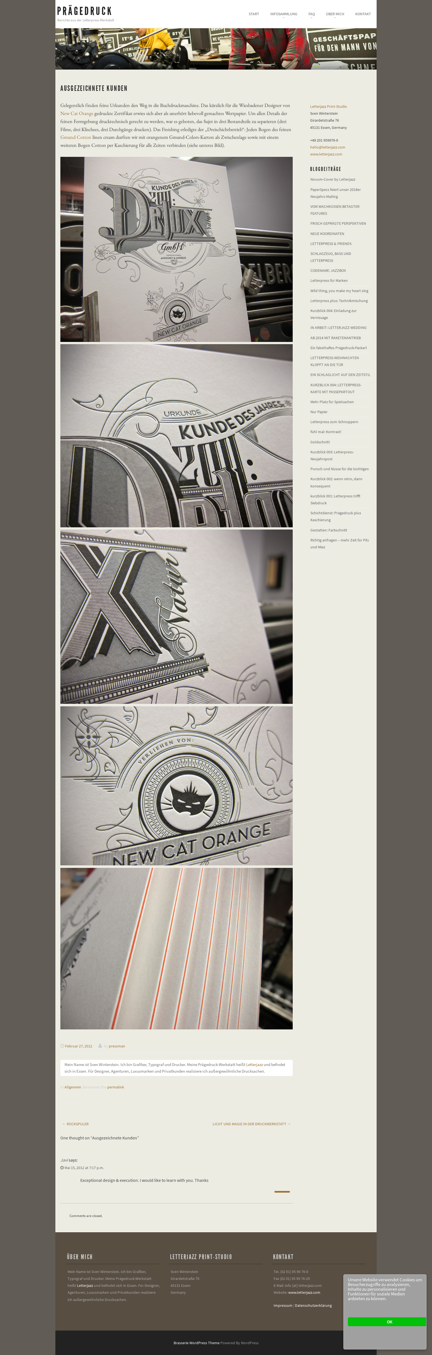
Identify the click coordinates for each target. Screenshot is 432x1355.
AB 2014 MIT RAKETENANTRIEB (335, 337)
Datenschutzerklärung (313, 1305)
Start (254, 13)
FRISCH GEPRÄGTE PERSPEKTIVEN (338, 223)
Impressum (283, 1305)
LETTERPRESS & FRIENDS (330, 243)
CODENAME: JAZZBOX (328, 270)
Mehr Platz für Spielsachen (332, 401)
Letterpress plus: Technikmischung (339, 300)
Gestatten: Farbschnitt (328, 530)
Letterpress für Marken (329, 280)
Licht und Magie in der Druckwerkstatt (252, 1123)
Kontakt (363, 13)
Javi (64, 1160)
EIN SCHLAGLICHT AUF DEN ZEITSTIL (340, 374)
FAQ (311, 13)
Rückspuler (75, 1123)
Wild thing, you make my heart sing (339, 290)
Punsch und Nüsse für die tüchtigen (339, 468)
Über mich (335, 13)
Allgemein (73, 1087)
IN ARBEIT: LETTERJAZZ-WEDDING (338, 327)
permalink (115, 1087)
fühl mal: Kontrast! (325, 431)
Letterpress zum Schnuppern (334, 421)
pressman (117, 1046)
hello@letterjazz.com (327, 147)
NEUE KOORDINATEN (327, 233)
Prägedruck (85, 11)
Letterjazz (254, 1064)
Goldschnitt (320, 441)
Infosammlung (283, 13)
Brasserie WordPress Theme (197, 1342)
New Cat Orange (76, 113)
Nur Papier (319, 411)
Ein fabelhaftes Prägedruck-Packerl (338, 347)
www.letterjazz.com (326, 154)
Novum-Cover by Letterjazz (332, 179)
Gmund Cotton (75, 137)
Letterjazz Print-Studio (328, 106)
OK (389, 1322)
